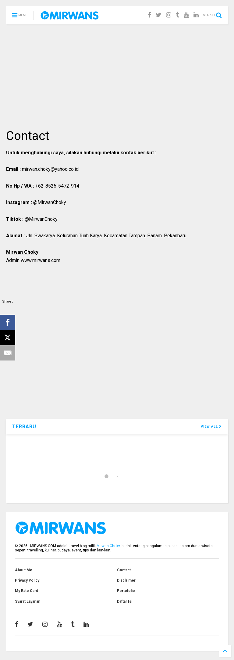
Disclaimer (126, 580)
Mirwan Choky (108, 546)
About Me (23, 570)
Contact (124, 570)
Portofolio (126, 591)
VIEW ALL (211, 427)
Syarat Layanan (27, 601)
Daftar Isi (124, 601)
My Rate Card (26, 591)
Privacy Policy (27, 580)
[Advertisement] (117, 76)
